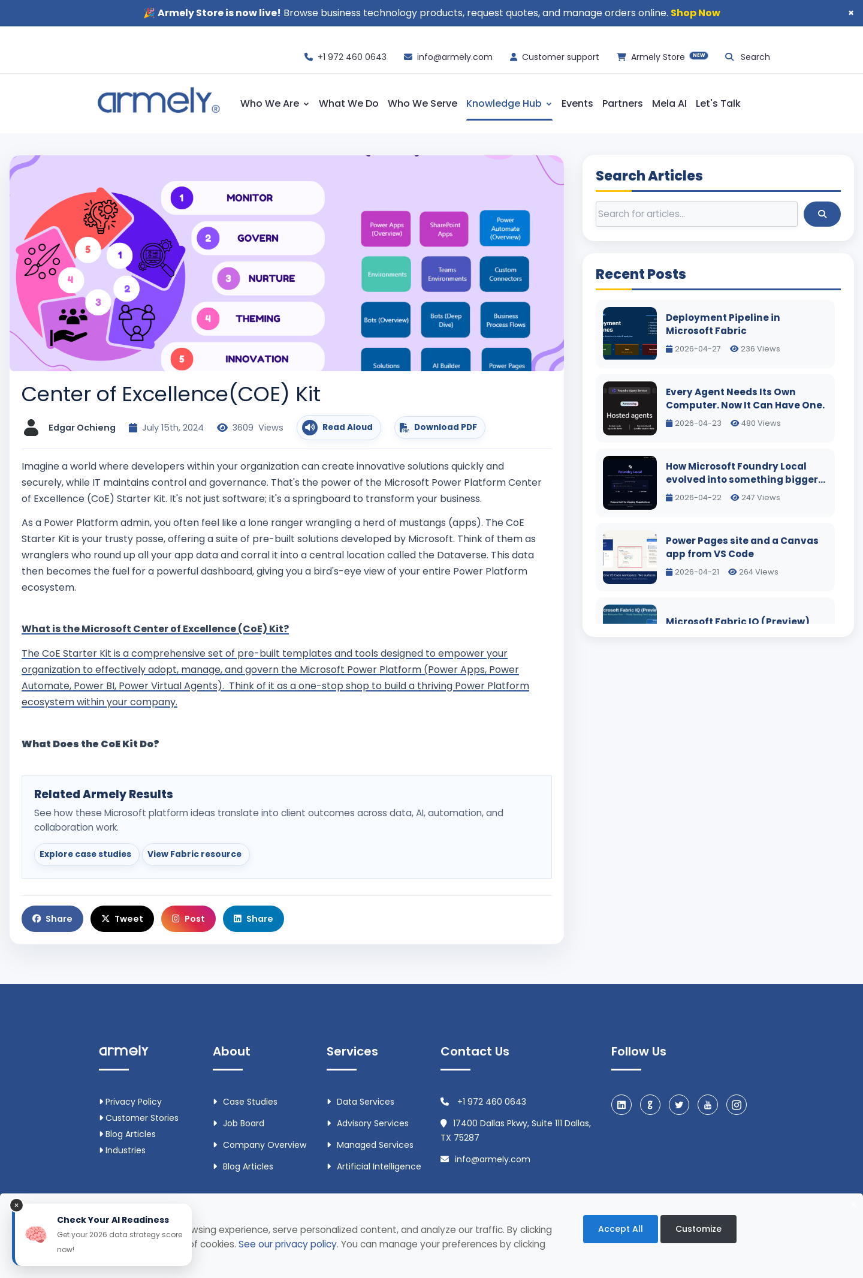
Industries (122, 1150)
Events (577, 103)
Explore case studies (85, 854)
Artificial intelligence (374, 1166)
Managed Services (370, 1145)
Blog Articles (127, 1134)
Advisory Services (368, 1123)
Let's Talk (718, 103)
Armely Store (669, 57)
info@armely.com (455, 57)
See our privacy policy (288, 1244)
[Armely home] (157, 101)
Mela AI (669, 103)
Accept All (620, 1229)
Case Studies (245, 1102)
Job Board (238, 1123)
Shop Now (695, 13)
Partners (622, 103)
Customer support (560, 57)
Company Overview (259, 1145)
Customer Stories (139, 1118)
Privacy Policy (130, 1102)
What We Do (349, 103)
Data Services (360, 1102)
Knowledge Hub (509, 103)
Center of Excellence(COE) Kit (171, 394)
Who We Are (275, 103)
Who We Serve (422, 103)
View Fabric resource (194, 854)
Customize (698, 1229)
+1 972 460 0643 (352, 57)
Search (755, 57)
